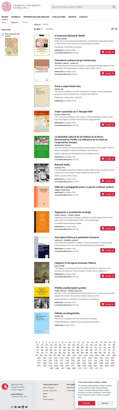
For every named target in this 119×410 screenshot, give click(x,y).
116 (78, 358)
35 (100, 345)
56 (114, 347)
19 (110, 342)
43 (55, 347)
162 (101, 365)
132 (90, 360)
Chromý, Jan (59, 89)
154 (56, 365)
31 (82, 345)
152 (44, 365)
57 (37, 350)
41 (46, 347)
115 (73, 358)
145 (84, 363)
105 (97, 355)
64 (69, 350)
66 (78, 350)
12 (78, 342)
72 (105, 350)
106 (102, 355)
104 (91, 355)
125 (50, 360)
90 (105, 352)
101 (74, 355)
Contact (83, 17)
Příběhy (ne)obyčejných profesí (70, 288)
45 (64, 347)
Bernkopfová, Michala (63, 145)
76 (42, 352)
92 (114, 352)
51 (91, 347)
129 (73, 360)
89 (100, 352)
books (5, 17)
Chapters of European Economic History (75, 263)
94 (41, 355)
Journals (15, 17)
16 (96, 342)
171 (85, 368)
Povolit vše (86, 403)
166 (57, 368)
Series (25, 22)
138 (44, 363)
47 (73, 347)
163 (107, 365)
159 (84, 365)
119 (95, 358)
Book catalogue (48, 388)
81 (64, 352)
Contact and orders (73, 391)
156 (67, 365)
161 (95, 365)
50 (87, 347)
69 (91, 350)
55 (109, 347)
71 (100, 350)
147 (95, 363)
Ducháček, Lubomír (62, 63)
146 (90, 363)
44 (60, 347)
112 (56, 358)
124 (44, 360)
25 (55, 345)
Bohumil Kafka (62, 164)
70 (96, 350)
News (4, 22)
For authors (58, 17)
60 (51, 350)
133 (95, 360)
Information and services (36, 17)
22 (42, 345)
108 (114, 355)
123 (39, 360)
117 (84, 358)
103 (85, 355)
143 (73, 363)
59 (46, 350)
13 (83, 342)
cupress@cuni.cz (17, 394)
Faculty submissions (50, 391)
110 (44, 358)
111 (50, 358)
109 (39, 358)
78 (51, 352)
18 (105, 342)
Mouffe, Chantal (74, 215)
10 (70, 342)
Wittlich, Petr (60, 167)
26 (60, 345)
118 (90, 358)
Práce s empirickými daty (68, 86)
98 (59, 355)
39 (37, 347)
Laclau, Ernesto (60, 215)
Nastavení (105, 403)
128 (67, 360)
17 (101, 342)
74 (114, 350)
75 (37, 352)
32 (87, 345)
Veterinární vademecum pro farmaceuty (75, 60)
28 (69, 345)
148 (101, 363)
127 (61, 360)
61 (55, 350)
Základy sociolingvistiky (67, 313)
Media (45, 394)
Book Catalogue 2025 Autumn (12, 45)
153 (50, 365)
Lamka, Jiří (74, 63)
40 (42, 347)
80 (60, 352)
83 (73, 352)
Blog (44, 397)
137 (39, 363)
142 (67, 363)
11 (74, 342)
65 (73, 350)
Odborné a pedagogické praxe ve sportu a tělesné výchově (84, 187)
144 (78, 363)
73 (109, 350)
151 (39, 365)
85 (82, 352)
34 (96, 345)
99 (63, 355)
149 (107, 363)
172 (91, 368)
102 (80, 355)
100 (68, 355)
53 (100, 347)
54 (105, 347)
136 (112, 360)
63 (64, 350)
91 (109, 352)
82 (69, 352)
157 (73, 365)
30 (78, 345)
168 (68, 368)
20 (114, 342)
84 (78, 352)
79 (55, 352)
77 (46, 352)
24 (51, 345)
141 (61, 363)
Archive (72, 17)
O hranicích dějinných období (70, 35)
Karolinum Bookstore (74, 388)
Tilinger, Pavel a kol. (62, 190)
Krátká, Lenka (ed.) (75, 290)
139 (50, 363)
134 (101, 360)
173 (96, 368)
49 (82, 347)
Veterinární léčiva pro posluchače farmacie (77, 237)
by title (50, 29)
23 (46, 345)
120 (101, 358)
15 (92, 342)
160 (90, 365)
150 (112, 363)
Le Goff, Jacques (61, 38)
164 (112, 365)
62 (60, 350)
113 (61, 358)
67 (82, 350)
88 (96, 352)
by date (38, 29)
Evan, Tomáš (59, 266)
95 (46, 355)
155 (61, 365)
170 (79, 368)
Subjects (14, 22)
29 (73, 345)
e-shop (107, 52)
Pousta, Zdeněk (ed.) (62, 114)
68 (87, 350)
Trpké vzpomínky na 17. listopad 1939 (74, 111)
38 (114, 345)
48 (78, 347)
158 (78, 365)
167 (63, 368)
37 (109, 345)
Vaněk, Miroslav (60, 290)
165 (51, 368)
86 (87, 352)
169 (74, 368)
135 (107, 360)
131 (84, 360)
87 (91, 352)
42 (51, 347)
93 (37, 355)
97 (55, 355)
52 (96, 347)
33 (91, 345)
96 (50, 355)
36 (105, 345)
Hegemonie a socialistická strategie (73, 212)
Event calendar (48, 399)
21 (37, 345)
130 (78, 360)
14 (87, 342)
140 (56, 363)
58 (42, 350)
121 (107, 358)
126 (56, 360)
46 (69, 347)
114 (67, 358)
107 (108, 355)
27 (64, 345)
